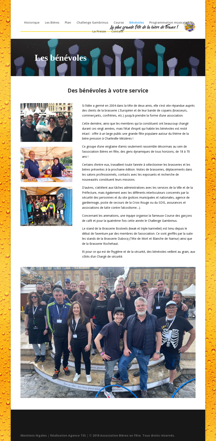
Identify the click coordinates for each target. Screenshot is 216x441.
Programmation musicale (168, 22)
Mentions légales (33, 435)
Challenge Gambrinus (92, 22)
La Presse (99, 31)
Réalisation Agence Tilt (68, 435)
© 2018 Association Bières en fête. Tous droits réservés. (132, 435)
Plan (68, 22)
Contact (117, 31)
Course (119, 22)
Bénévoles (136, 22)
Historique (31, 22)
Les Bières (52, 22)
